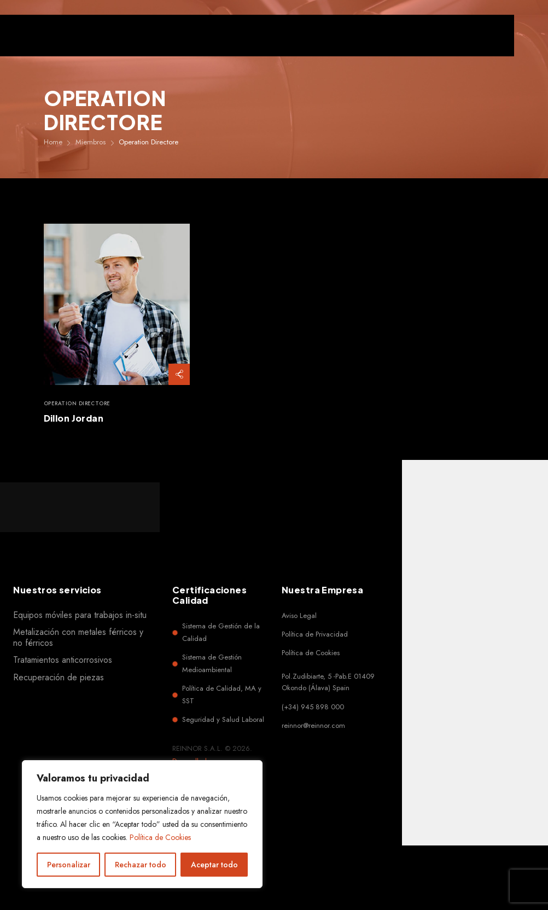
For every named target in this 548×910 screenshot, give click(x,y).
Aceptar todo (214, 864)
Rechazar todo (140, 864)
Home (53, 142)
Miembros (90, 142)
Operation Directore (77, 404)
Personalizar (68, 864)
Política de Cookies (160, 837)
